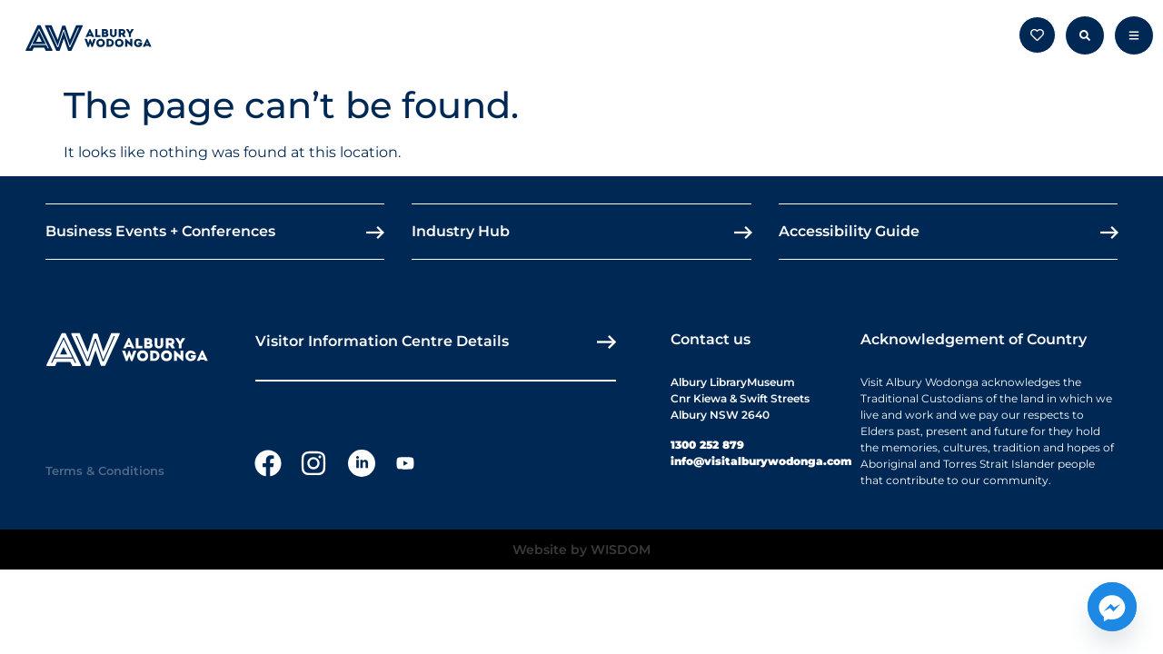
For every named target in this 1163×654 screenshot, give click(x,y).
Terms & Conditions (104, 470)
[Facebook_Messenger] (1112, 606)
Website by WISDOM (581, 549)
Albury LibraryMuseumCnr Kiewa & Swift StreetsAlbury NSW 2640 (740, 398)
